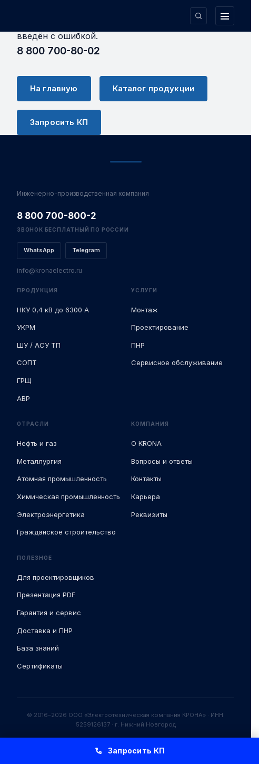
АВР (23, 398)
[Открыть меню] (224, 15)
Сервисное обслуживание (177, 362)
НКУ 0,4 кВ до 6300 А (53, 309)
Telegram (86, 250)
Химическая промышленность (68, 496)
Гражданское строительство (66, 532)
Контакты (146, 478)
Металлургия (39, 461)
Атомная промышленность (62, 478)
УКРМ (26, 327)
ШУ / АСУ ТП (39, 345)
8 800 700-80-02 (58, 50)
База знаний (38, 648)
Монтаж (144, 309)
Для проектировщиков (55, 577)
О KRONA (146, 443)
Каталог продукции (154, 88)
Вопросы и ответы (162, 461)
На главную (54, 88)
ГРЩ (24, 380)
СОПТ (27, 362)
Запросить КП (59, 122)
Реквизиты (149, 514)
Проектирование (159, 327)
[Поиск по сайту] (198, 15)
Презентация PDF (46, 594)
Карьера (145, 496)
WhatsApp (39, 250)
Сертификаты (40, 666)
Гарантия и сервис (49, 612)
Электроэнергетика (51, 514)
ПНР (138, 345)
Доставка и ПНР (45, 630)
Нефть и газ (37, 443)
